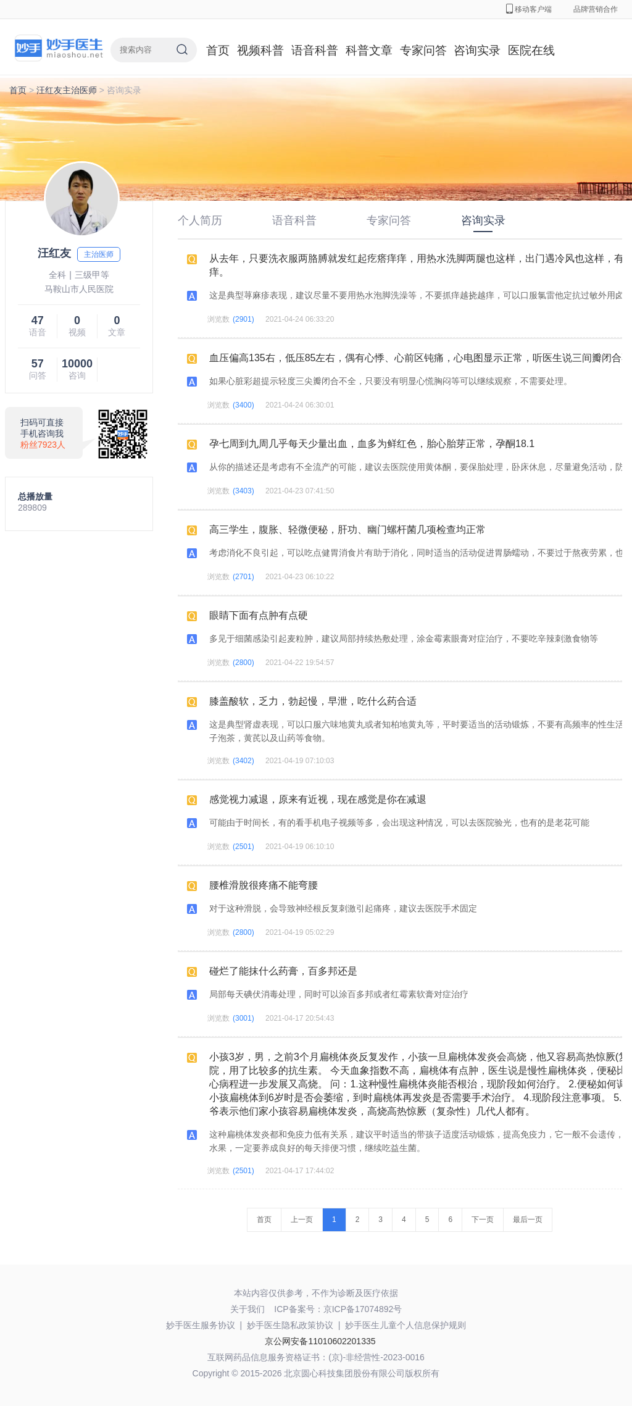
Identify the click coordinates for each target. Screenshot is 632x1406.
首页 (218, 50)
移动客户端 (529, 9)
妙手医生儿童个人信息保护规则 (405, 1325)
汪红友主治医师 (66, 90)
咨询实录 (477, 50)
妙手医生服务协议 (200, 1325)
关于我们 (247, 1309)
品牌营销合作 (595, 9)
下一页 (483, 1219)
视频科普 (260, 50)
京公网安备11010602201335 (320, 1341)
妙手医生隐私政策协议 (290, 1325)
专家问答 (423, 50)
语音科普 (314, 50)
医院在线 (531, 50)
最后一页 (528, 1219)
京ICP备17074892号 (362, 1309)
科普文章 (369, 50)
